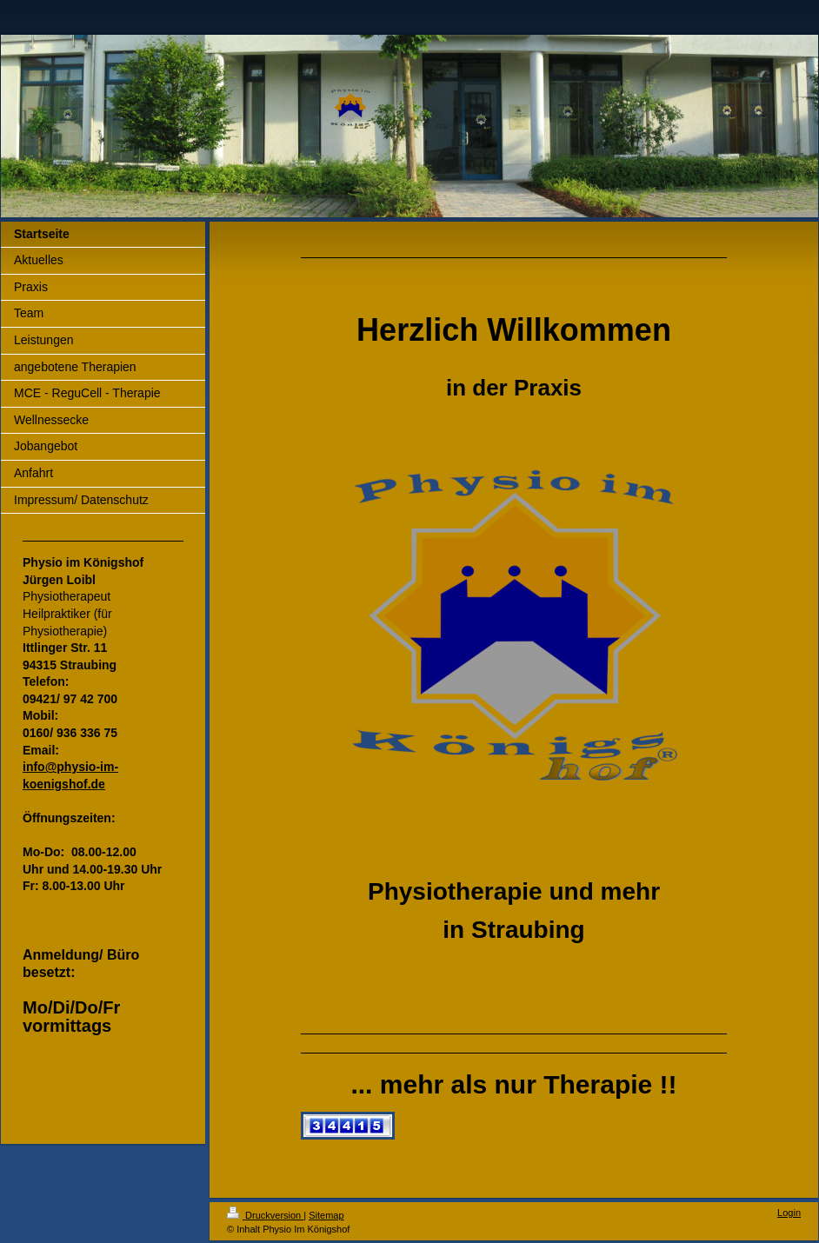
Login (789, 1212)
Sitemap (326, 1215)
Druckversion (265, 1215)
